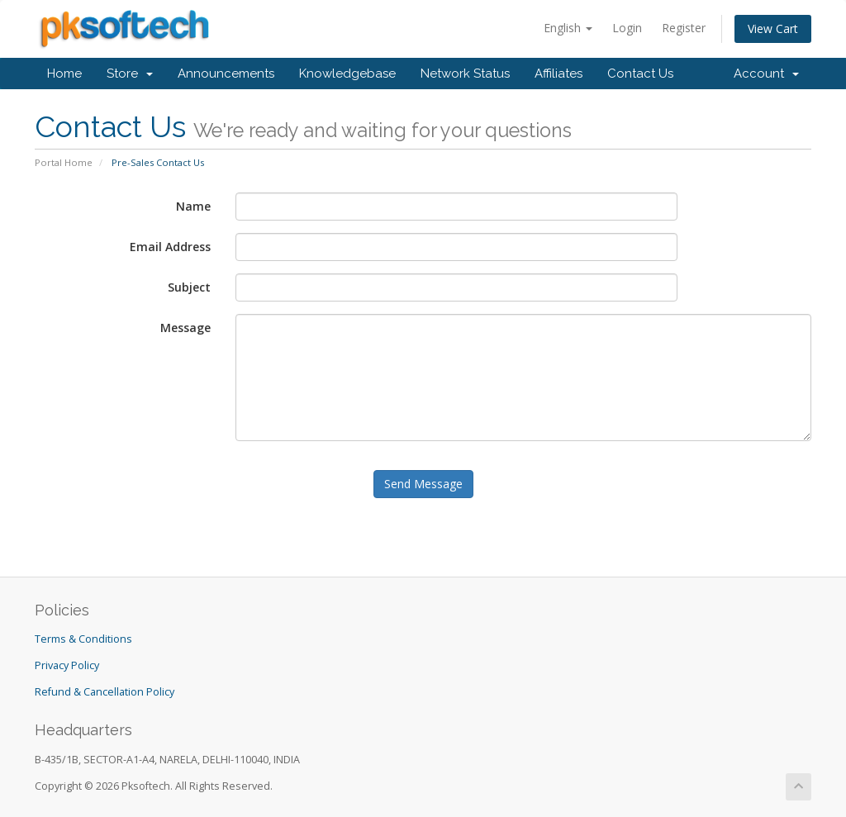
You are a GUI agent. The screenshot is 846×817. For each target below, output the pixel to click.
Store (130, 73)
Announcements (226, 73)
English (568, 28)
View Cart (773, 28)
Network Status (465, 73)
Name (193, 206)
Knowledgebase (347, 73)
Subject (189, 287)
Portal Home (64, 162)
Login (627, 28)
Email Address (170, 246)
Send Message (423, 484)
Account (766, 73)
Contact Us (640, 73)
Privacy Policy (67, 665)
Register (684, 28)
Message (185, 327)
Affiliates (558, 73)
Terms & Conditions (83, 639)
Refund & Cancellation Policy (104, 692)
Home (64, 73)
